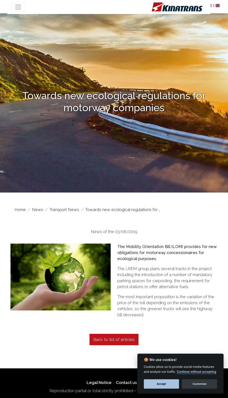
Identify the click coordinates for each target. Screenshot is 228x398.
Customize (200, 384)
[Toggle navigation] (18, 7)
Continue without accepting (196, 372)
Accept (161, 384)
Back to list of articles (114, 339)
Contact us (126, 382)
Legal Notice (99, 382)
